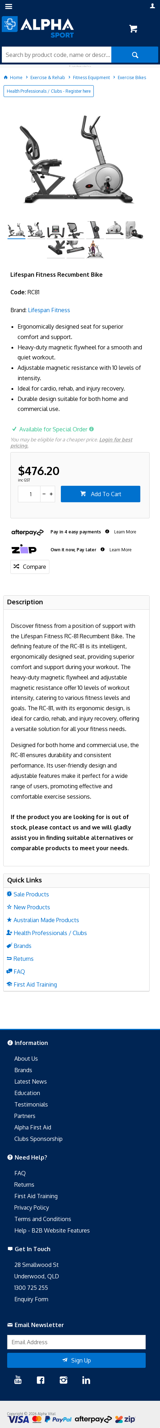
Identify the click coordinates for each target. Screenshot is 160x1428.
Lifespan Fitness (49, 310)
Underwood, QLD (36, 1276)
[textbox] (56, 55)
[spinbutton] (29, 494)
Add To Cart (105, 494)
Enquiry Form (31, 1299)
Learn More (124, 531)
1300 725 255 (31, 1287)
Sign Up (81, 1360)
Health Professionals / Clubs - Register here (49, 91)
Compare (34, 566)
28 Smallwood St (36, 1264)
